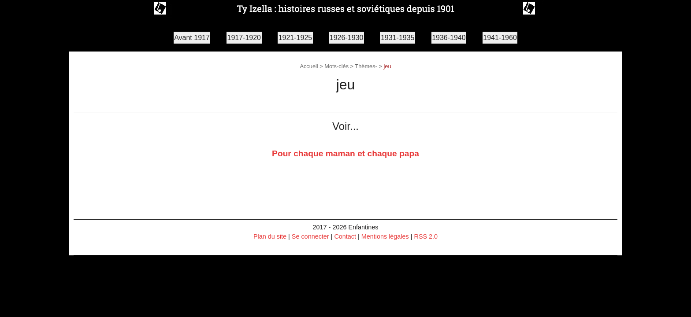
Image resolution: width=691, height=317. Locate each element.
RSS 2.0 (426, 236)
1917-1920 (244, 37)
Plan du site (269, 236)
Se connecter (310, 236)
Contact (345, 236)
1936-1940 (449, 37)
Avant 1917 (192, 37)
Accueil (309, 66)
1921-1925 (295, 37)
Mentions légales (385, 236)
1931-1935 (398, 37)
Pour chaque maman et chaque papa (345, 153)
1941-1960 (500, 37)
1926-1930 (347, 37)
